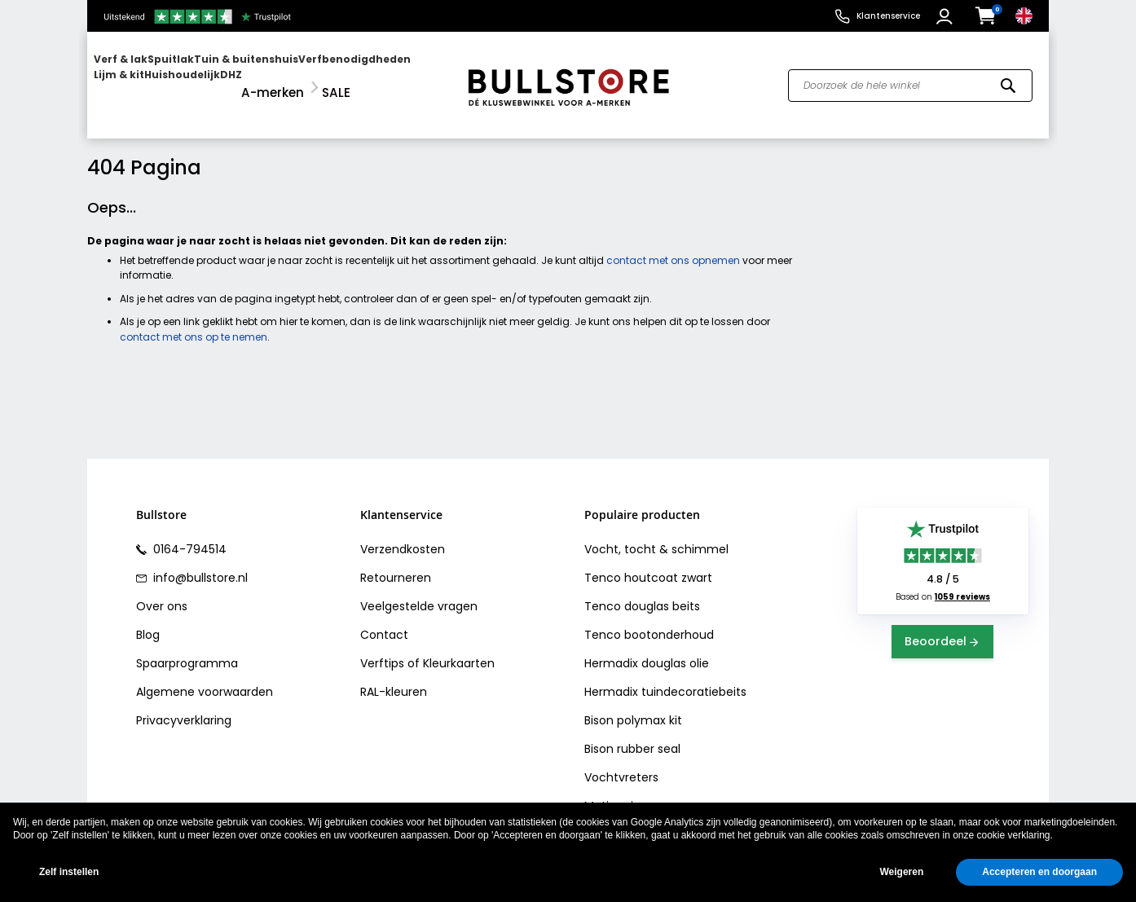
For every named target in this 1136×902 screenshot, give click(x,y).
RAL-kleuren (393, 677)
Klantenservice (888, 16)
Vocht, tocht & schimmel (656, 534)
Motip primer (620, 791)
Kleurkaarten (459, 648)
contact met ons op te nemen (193, 322)
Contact (384, 620)
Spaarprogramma (187, 648)
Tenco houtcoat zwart (648, 563)
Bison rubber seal (632, 734)
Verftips (382, 648)
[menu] (269, 78)
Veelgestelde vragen (419, 591)
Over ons (161, 591)
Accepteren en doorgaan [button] (1039, 872)
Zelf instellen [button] (69, 872)
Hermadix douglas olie (646, 648)
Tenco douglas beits (642, 591)
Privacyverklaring (183, 705)
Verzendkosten (402, 534)
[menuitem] (156, 78)
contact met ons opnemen (673, 246)
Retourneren (395, 563)
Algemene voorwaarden (204, 677)
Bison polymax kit (633, 705)
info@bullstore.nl (199, 563)
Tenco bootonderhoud (649, 620)
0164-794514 (188, 534)
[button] (946, 16)
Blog (148, 620)
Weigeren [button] (901, 872)
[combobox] (910, 78)
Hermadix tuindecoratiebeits (665, 677)
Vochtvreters (621, 763)
